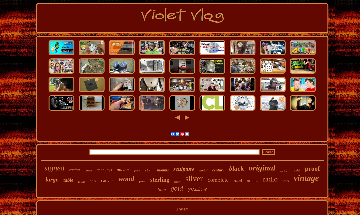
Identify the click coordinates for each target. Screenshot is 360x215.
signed (54, 168)
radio (270, 179)
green (136, 170)
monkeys (104, 170)
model (296, 170)
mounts (163, 170)
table (68, 180)
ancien (123, 169)
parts (142, 181)
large (52, 179)
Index (182, 209)
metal (203, 170)
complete (218, 180)
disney (89, 170)
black (236, 168)
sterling (160, 179)
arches (252, 180)
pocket (283, 171)
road (237, 180)
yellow (197, 189)
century (218, 170)
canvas (107, 180)
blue (162, 189)
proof (312, 168)
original (262, 167)
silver (194, 178)
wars (285, 181)
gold (177, 188)
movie (81, 181)
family (177, 182)
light (93, 181)
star (148, 170)
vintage (306, 178)
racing (74, 170)
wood (126, 179)
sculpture (183, 169)
